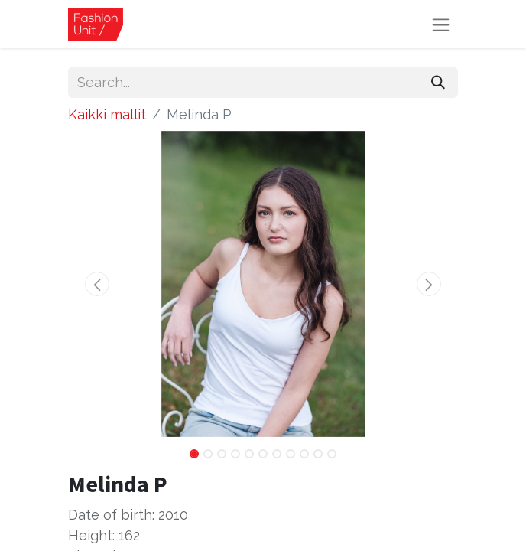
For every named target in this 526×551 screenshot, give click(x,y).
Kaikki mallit (107, 114)
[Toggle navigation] (441, 24)
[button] (97, 284)
